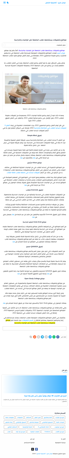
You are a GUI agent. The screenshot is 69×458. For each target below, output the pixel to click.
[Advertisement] (35, 21)
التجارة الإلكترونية (27, 427)
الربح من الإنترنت (59, 417)
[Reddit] (35, 336)
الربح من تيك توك (20, 431)
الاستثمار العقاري (12, 427)
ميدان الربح (61, 53)
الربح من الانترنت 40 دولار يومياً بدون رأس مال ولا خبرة (45, 396)
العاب (9, 431)
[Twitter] (50, 336)
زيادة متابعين (8, 422)
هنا (34, 158)
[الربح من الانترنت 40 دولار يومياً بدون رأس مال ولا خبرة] (34, 384)
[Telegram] (42, 336)
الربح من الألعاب (60, 431)
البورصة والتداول (34, 422)
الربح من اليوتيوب (59, 427)
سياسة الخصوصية (60, 442)
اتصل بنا (63, 439)
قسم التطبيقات (27, 320)
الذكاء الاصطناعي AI (43, 427)
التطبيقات (20, 417)
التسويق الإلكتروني (47, 422)
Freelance (47, 431)
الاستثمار (28, 417)
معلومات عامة (9, 417)
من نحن (32, 439)
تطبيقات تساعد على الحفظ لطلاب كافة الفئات (23, 172)
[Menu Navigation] (4, 3)
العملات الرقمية (34, 431)
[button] (8, 2)
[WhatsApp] (54, 336)
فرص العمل (37, 417)
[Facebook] (58, 336)
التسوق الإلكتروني (21, 422)
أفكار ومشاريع (48, 417)
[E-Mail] (46, 336)
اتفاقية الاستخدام (29, 442)
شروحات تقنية (60, 422)
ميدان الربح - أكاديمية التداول (55, 3)
